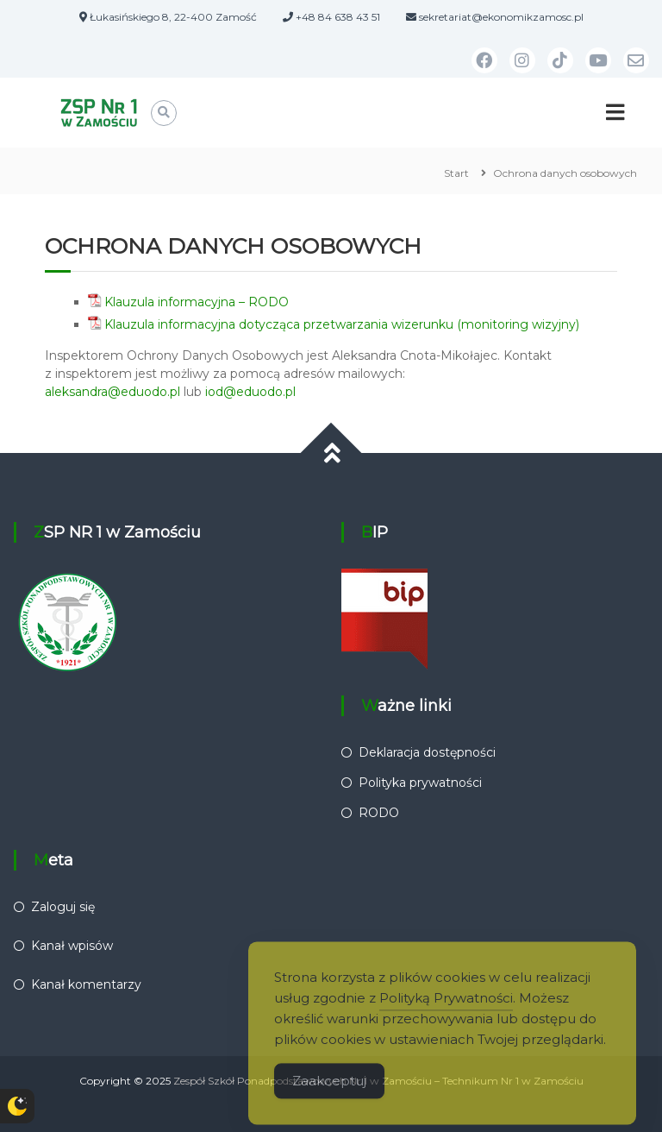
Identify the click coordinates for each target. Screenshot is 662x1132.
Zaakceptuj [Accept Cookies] (329, 1093)
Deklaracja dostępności (427, 752)
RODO (379, 813)
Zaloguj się (63, 907)
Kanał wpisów (72, 945)
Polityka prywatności (420, 782)
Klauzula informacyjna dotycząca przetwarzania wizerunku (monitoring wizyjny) (341, 324)
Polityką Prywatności (446, 1010)
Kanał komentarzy (86, 984)
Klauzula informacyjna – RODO (196, 302)
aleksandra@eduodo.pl (112, 391)
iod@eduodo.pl (250, 391)
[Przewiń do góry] (331, 452)
